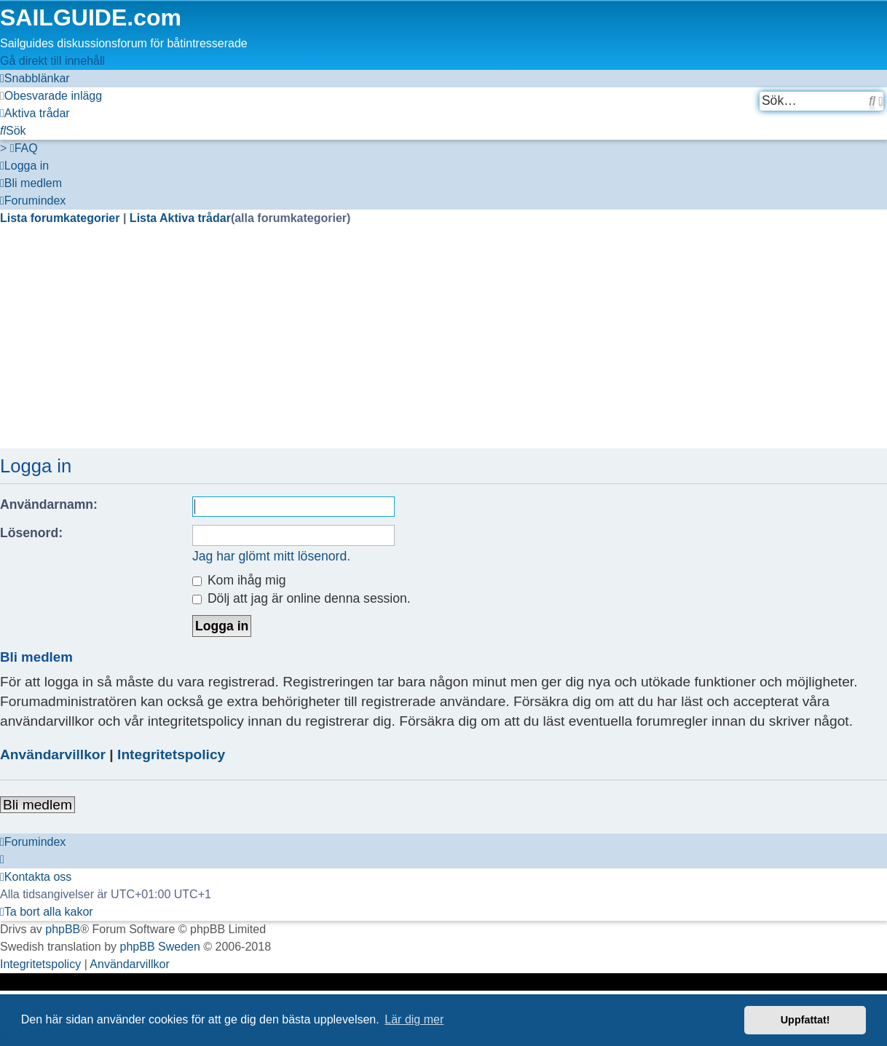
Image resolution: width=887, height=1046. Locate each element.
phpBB (62, 929)
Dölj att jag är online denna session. (301, 598)
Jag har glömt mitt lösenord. (271, 556)
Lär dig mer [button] (414, 1019)
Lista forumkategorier (61, 218)
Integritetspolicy (171, 754)
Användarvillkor (53, 754)
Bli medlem (37, 804)
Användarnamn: (49, 504)
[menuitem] (51, 96)
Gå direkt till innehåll (52, 61)
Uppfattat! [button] (805, 1020)
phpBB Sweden (160, 946)
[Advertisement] (437, 346)
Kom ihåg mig (238, 580)
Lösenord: (31, 533)
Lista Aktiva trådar (180, 218)
